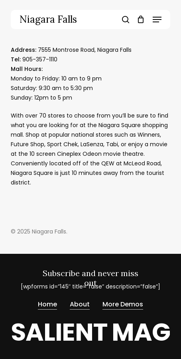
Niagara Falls (48, 19)
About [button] (80, 304)
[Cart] (141, 19)
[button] (157, 20)
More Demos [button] (122, 304)
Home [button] (47, 304)
